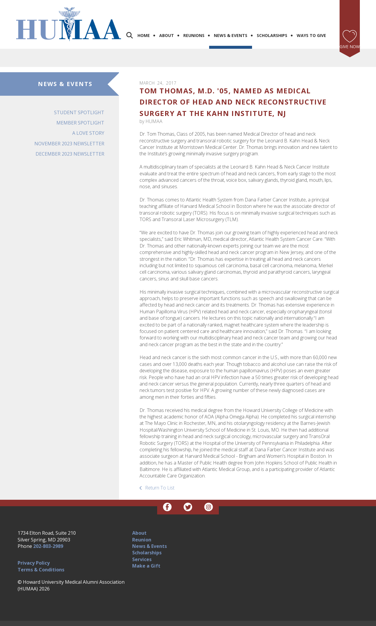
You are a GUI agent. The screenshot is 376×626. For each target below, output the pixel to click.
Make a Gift (146, 557)
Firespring (199, 620)
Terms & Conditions (41, 561)
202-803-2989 (48, 537)
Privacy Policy (34, 554)
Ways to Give (311, 26)
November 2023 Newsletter (69, 134)
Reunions (193, 26)
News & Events (230, 26)
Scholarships (272, 26)
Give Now (350, 38)
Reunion (141, 530)
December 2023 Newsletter (70, 145)
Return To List (159, 479)
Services (142, 550)
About (166, 26)
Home (143, 26)
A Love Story (88, 124)
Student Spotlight (79, 103)
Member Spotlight (80, 114)
